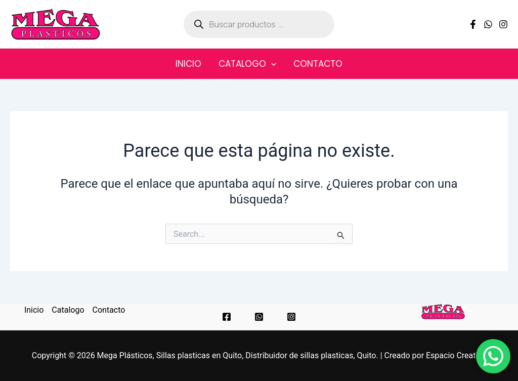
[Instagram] (503, 24)
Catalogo (247, 64)
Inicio (188, 64)
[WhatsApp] (488, 24)
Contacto (317, 64)
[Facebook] (473, 24)
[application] (271, 64)
